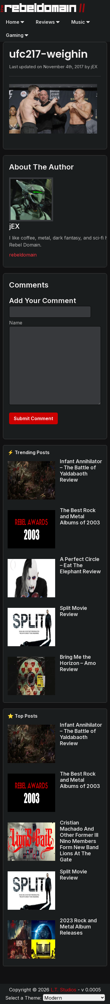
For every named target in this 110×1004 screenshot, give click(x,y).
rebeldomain (23, 255)
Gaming (17, 35)
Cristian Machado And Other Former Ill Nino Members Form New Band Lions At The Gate (79, 841)
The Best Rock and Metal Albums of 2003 (80, 516)
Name (15, 323)
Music (80, 22)
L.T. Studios (63, 990)
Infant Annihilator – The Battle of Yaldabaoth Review (81, 470)
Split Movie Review (73, 611)
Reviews (48, 22)
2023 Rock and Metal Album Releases (78, 926)
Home (15, 22)
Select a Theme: (23, 998)
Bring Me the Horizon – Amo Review (78, 663)
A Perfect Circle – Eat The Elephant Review (80, 565)
